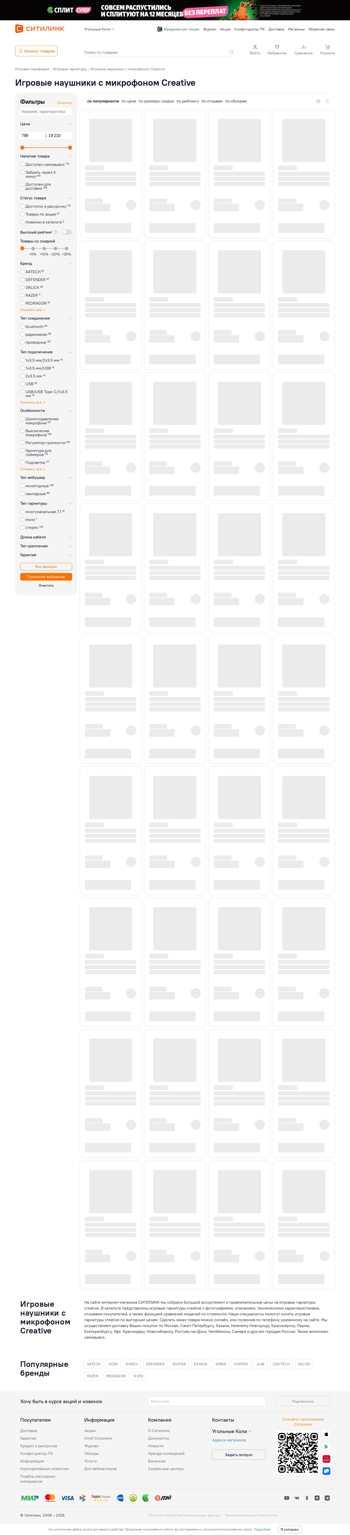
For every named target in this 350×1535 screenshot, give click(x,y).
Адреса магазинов (229, 1439)
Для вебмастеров (100, 1468)
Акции (90, 1430)
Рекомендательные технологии (251, 1515)
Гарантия (28, 1438)
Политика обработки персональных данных (184, 1515)
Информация (32, 1460)
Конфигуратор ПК (36, 1453)
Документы (158, 1438)
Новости (155, 1445)
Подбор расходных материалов (37, 1479)
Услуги (90, 1460)
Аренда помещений (166, 1453)
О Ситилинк (159, 1430)
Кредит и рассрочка (38, 1445)
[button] (255, 50)
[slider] (22, 148)
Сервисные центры (166, 1468)
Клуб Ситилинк (98, 1438)
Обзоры (91, 1453)
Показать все (33, 310)
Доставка (28, 1430)
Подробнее (262, 1529)
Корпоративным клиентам (44, 1468)
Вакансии (157, 1460)
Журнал (91, 1445)
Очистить (64, 102)
